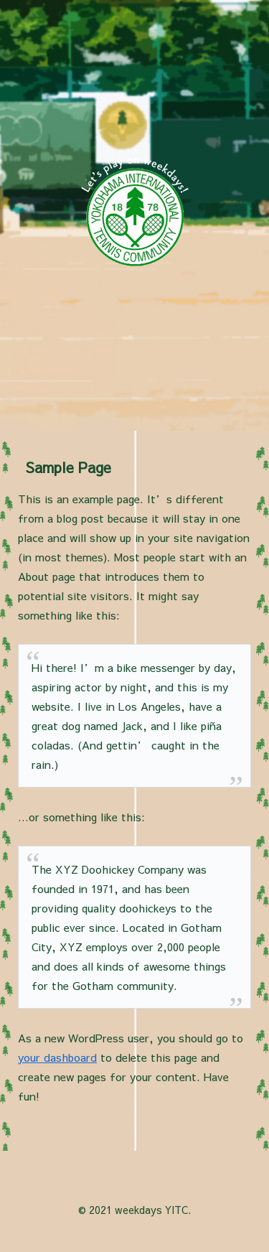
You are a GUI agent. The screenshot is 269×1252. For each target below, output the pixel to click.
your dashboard (57, 1057)
